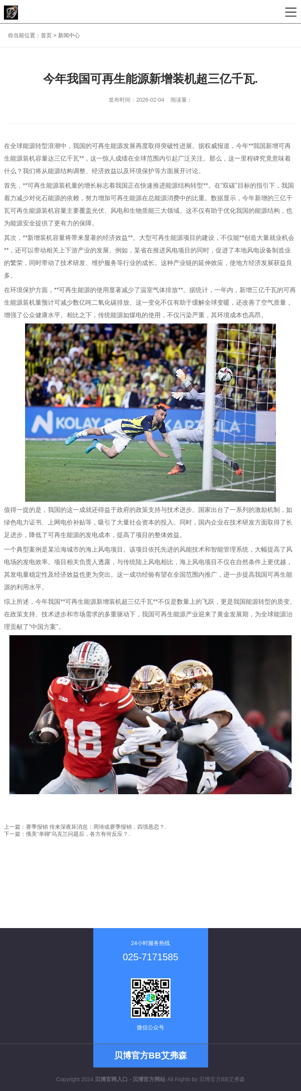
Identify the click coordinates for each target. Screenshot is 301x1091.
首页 (46, 35)
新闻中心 (69, 35)
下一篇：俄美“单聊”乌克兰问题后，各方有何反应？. (67, 834)
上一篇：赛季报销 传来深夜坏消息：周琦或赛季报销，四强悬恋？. (85, 827)
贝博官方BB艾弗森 (222, 1079)
